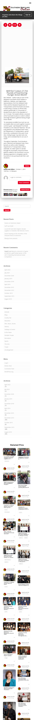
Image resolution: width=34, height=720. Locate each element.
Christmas (7, 512)
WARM (25, 537)
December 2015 (9, 287)
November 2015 (9, 290)
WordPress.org (9, 372)
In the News (8, 332)
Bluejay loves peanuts (11, 238)
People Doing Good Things (11, 190)
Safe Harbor (8, 559)
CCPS (20, 612)
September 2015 (9, 296)
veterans (7, 461)
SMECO (21, 537)
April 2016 (7, 284)
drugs (6, 658)
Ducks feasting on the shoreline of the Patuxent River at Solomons (16, 234)
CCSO (6, 509)
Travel (6, 347)
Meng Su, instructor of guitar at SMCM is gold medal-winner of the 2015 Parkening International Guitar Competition (16, 254)
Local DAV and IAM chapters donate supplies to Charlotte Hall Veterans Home (17, 230)
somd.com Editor (11, 468)
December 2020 (9, 276)
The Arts (7, 344)
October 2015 (9, 293)
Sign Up (27, 14)
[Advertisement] (17, 46)
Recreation (8, 338)
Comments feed (9, 369)
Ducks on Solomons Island (12, 223)
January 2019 (8, 278)
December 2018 (9, 281)
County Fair (8, 318)
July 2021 (7, 273)
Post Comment (24, 182)
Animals (7, 312)
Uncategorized (9, 350)
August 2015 (8, 299)
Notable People (9, 335)
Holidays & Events (10, 329)
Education (7, 321)
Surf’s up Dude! (9, 226)
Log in (6, 363)
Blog (6, 315)
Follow (27, 166)
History (7, 326)
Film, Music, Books (10, 323)
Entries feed (8, 366)
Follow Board (25, 189)
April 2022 (7, 270)
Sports (6, 341)
